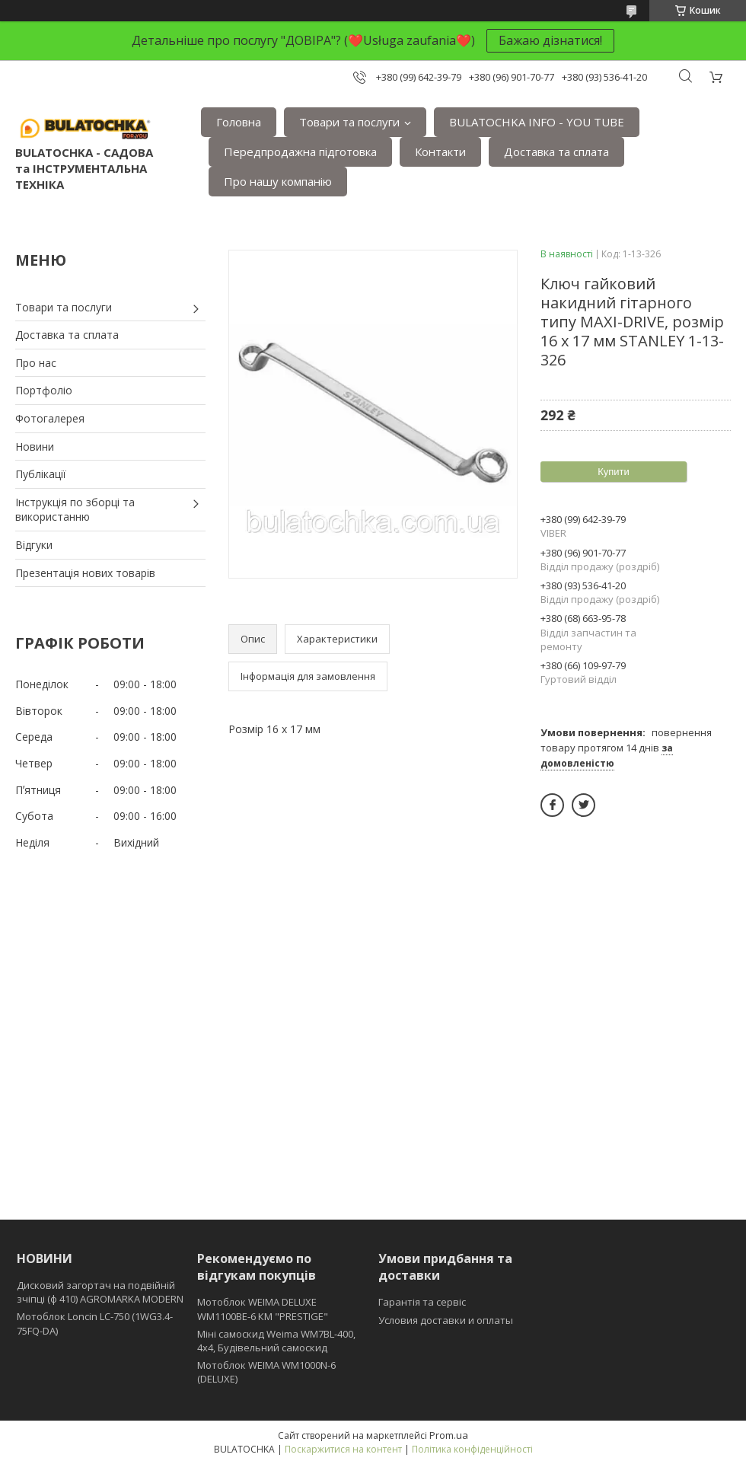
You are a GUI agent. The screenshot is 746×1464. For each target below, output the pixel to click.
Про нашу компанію (278, 181)
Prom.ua (448, 1435)
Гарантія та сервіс (422, 1302)
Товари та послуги (349, 121)
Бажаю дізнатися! (550, 40)
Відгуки (34, 544)
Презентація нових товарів (85, 573)
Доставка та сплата (556, 151)
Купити (614, 471)
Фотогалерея (49, 418)
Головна (238, 121)
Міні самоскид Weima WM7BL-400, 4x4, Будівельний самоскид (276, 1340)
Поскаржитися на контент (343, 1449)
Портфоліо (43, 390)
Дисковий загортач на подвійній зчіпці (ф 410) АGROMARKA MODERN (100, 1292)
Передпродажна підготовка (300, 151)
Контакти (440, 151)
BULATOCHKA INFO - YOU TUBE (536, 121)
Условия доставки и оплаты (445, 1320)
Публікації (40, 474)
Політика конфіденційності (472, 1449)
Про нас (35, 363)
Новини (34, 446)
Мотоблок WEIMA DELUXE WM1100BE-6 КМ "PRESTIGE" (262, 1308)
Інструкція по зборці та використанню (75, 510)
